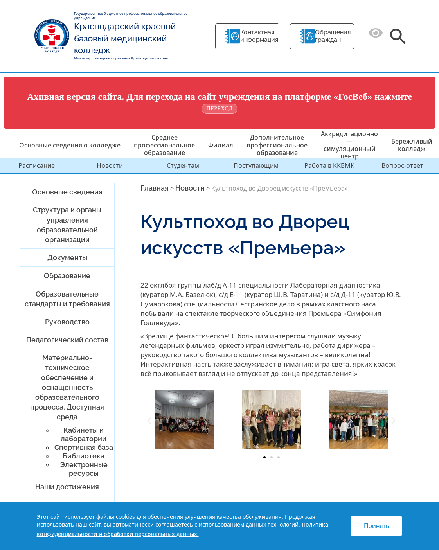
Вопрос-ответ (402, 165)
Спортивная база (83, 447)
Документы (67, 257)
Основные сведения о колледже (70, 145)
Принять (376, 526)
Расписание (36, 165)
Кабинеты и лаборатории (83, 434)
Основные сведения (67, 192)
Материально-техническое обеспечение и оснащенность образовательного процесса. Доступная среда (67, 387)
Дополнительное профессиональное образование (277, 144)
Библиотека (83, 456)
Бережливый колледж (411, 145)
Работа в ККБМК (329, 165)
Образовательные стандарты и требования (67, 299)
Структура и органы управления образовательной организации (67, 225)
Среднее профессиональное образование (164, 144)
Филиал (220, 145)
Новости (110, 165)
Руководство (67, 322)
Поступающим (256, 165)
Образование (67, 275)
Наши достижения (67, 487)
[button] (149, 420)
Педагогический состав (67, 340)
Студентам (183, 165)
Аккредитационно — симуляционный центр (349, 145)
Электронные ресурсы (84, 468)
